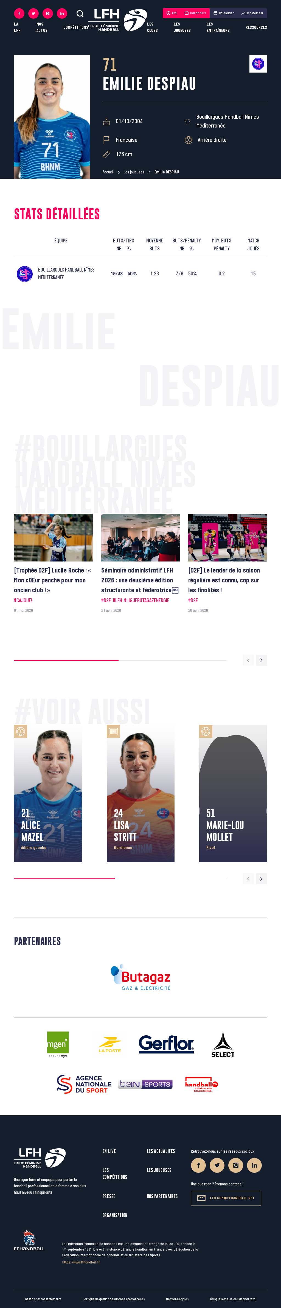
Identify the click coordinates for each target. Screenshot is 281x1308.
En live (109, 1151)
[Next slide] (261, 660)
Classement (252, 13)
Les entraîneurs (218, 27)
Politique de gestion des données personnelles (113, 1299)
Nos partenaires (162, 1196)
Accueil (108, 172)
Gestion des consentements (43, 1299)
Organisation (115, 1215)
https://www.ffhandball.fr (81, 1262)
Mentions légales (177, 1299)
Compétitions (75, 27)
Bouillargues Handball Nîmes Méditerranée (227, 121)
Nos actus (41, 27)
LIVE (172, 13)
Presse (109, 1196)
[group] (53, 564)
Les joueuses (182, 27)
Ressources (256, 27)
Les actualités (161, 1151)
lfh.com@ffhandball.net (226, 1198)
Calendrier (223, 13)
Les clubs (152, 27)
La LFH (17, 27)
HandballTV (195, 13)
